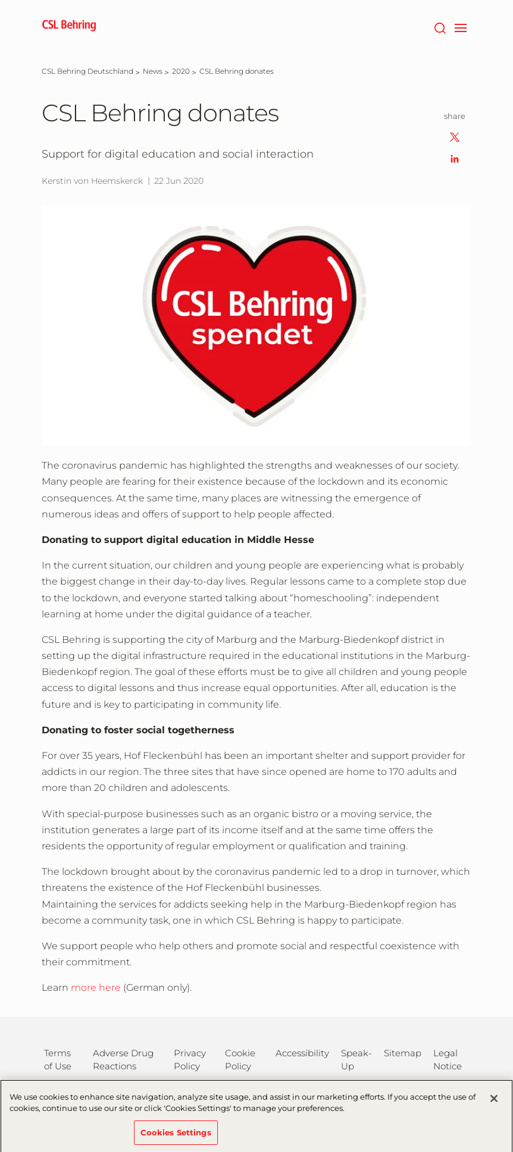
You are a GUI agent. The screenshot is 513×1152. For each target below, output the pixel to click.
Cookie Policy (240, 1059)
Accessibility (302, 1053)
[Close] (494, 1103)
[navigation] (460, 27)
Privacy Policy (190, 1059)
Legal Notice (447, 1059)
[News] (152, 71)
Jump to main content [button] (0, 0)
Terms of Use (57, 1059)
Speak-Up (356, 1059)
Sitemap (402, 1053)
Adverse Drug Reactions (123, 1059)
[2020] (181, 71)
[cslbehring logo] (69, 27)
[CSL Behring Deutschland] (87, 71)
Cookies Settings (175, 1137)
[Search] (439, 27)
